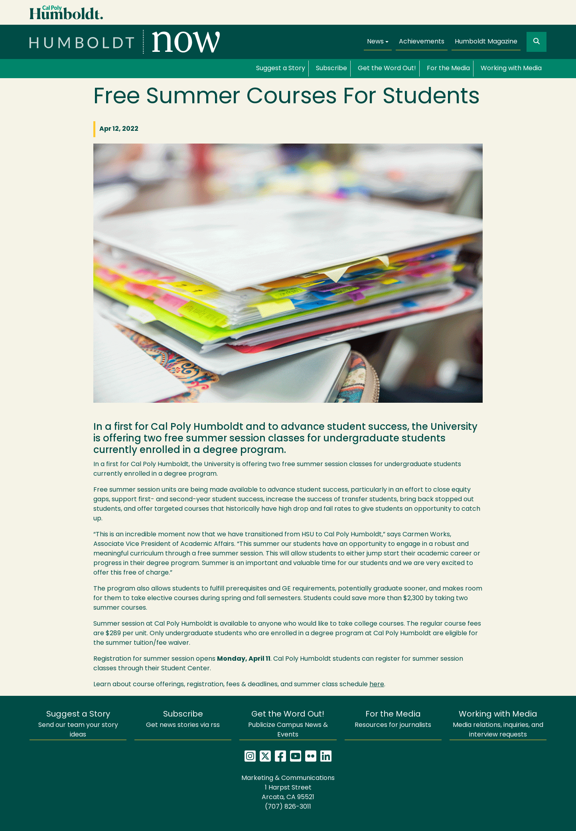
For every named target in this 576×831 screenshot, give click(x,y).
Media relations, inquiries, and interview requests (498, 724)
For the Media (448, 68)
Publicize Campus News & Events (288, 724)
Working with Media (511, 68)
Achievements (421, 42)
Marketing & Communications (288, 778)
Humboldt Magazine (486, 42)
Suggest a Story (280, 68)
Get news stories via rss (183, 720)
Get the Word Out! (387, 68)
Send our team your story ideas (78, 724)
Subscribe (331, 68)
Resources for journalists (393, 720)
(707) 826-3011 (288, 807)
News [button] (375, 42)
